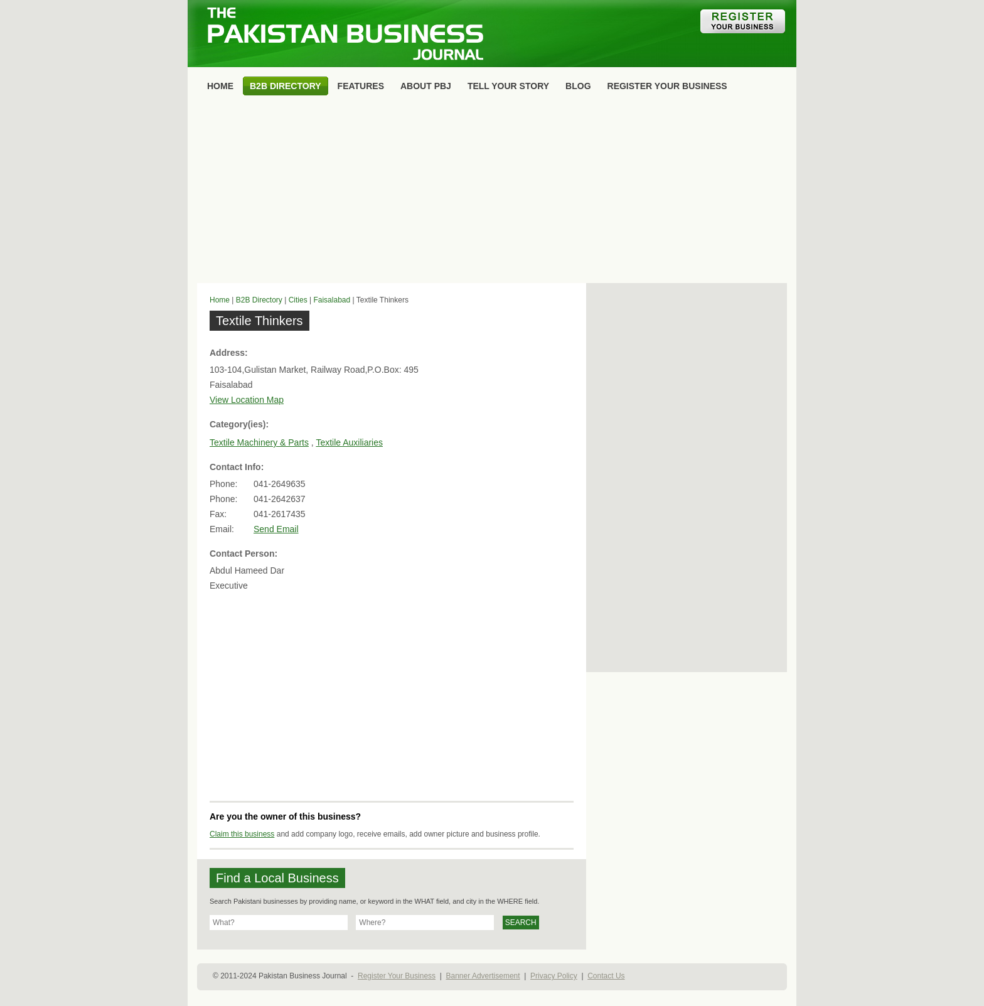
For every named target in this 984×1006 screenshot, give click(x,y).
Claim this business (242, 834)
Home (220, 300)
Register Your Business (397, 975)
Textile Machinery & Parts (259, 442)
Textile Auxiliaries (349, 442)
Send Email (276, 529)
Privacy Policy (553, 975)
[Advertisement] (492, 192)
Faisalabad (331, 300)
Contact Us (605, 975)
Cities (298, 300)
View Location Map (247, 400)
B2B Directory (259, 300)
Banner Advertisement (483, 975)
